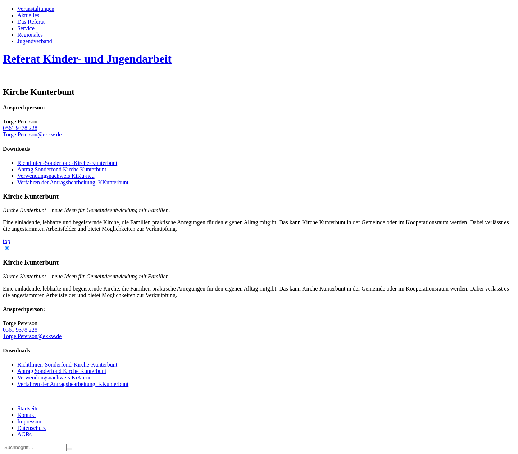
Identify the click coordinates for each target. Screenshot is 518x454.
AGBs (24, 434)
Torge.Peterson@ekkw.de (32, 134)
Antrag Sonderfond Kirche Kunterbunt (61, 169)
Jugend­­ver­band (34, 41)
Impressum (30, 421)
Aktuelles (28, 15)
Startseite (28, 408)
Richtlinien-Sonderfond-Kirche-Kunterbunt (67, 163)
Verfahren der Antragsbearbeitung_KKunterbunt (72, 182)
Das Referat (31, 22)
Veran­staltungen (35, 9)
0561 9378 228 (20, 128)
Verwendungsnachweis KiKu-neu (56, 176)
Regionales (30, 35)
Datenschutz (31, 428)
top (6, 241)
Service (26, 28)
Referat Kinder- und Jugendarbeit (87, 58)
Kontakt (26, 415)
